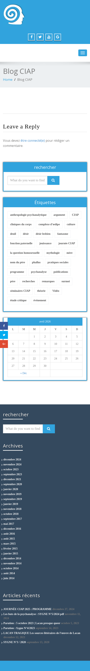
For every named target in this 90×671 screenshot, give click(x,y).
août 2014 (9, 573)
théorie (41, 290)
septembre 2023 (12, 474)
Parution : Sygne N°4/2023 (19, 628)
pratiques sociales (58, 262)
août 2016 (9, 533)
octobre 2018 (10, 513)
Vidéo (55, 290)
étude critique (18, 300)
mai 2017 (8, 523)
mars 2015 (9, 543)
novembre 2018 (12, 509)
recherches (28, 281)
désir (26, 233)
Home (7, 79)
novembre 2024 (12, 464)
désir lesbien (43, 233)
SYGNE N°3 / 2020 (14, 642)
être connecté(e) (33, 140)
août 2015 (9, 538)
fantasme (62, 233)
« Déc (23, 373)
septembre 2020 (12, 484)
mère (70, 252)
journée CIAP (66, 243)
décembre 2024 (12, 459)
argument (59, 214)
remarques (48, 281)
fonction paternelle (21, 243)
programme (17, 271)
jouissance (45, 243)
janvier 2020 (10, 489)
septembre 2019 (12, 499)
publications (61, 271)
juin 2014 (8, 578)
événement (40, 300)
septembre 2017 (12, 518)
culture (71, 224)
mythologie (53, 252)
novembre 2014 (12, 563)
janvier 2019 (10, 504)
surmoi (65, 281)
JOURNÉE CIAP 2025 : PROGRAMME (27, 609)
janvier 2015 (10, 553)
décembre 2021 (12, 479)
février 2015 (10, 548)
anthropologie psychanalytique (28, 214)
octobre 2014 (10, 568)
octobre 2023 (10, 469)
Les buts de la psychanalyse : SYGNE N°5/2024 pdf (33, 614)
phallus (36, 262)
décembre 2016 (12, 528)
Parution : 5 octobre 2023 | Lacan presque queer (31, 623)
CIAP (75, 214)
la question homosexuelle (25, 252)
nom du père (17, 262)
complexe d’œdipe (49, 224)
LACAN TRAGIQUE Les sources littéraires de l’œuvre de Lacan (41, 633)
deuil (13, 233)
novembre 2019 (12, 494)
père (12, 281)
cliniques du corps (21, 224)
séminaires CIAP (20, 290)
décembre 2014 (12, 558)
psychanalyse (39, 271)
